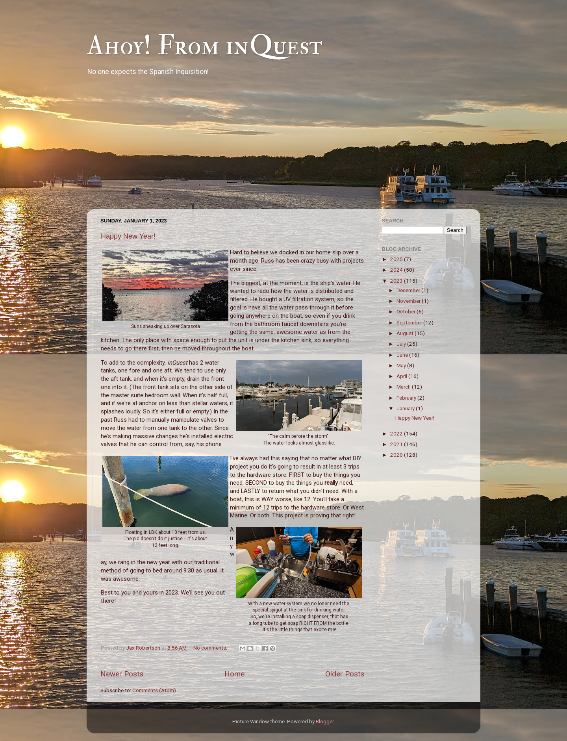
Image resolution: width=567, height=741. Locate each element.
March (404, 386)
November (409, 301)
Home (234, 673)
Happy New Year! (128, 236)
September (410, 322)
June (403, 355)
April (402, 376)
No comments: (210, 648)
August (406, 333)
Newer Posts (121, 673)
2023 (397, 281)
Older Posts (344, 673)
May (402, 365)
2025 (397, 259)
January (406, 408)
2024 (397, 270)
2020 (397, 455)
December (409, 290)
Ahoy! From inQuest (204, 45)
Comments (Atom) (154, 690)
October (407, 311)
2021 (397, 444)
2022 (397, 433)
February (407, 398)
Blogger (325, 721)
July (402, 344)
